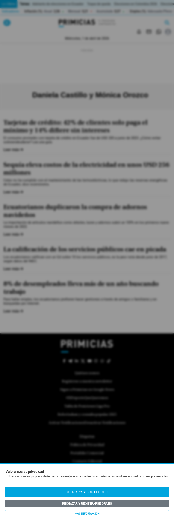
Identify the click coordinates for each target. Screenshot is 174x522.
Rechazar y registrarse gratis (87, 503)
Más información (87, 514)
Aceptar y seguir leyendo (87, 492)
